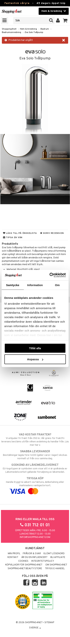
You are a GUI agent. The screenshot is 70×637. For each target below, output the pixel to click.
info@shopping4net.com (35, 537)
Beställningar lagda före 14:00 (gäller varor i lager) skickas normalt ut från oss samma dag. (35, 455)
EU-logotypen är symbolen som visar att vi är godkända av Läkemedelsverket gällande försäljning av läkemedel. (35, 468)
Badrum (45, 29)
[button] (65, 20)
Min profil (14, 553)
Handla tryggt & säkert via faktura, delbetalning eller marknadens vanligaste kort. (35, 485)
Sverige (35, 627)
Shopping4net (9, 29)
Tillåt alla (35, 348)
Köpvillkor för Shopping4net (23, 564)
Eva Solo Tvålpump (34, 32)
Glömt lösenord (54, 553)
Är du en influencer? (34, 557)
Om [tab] (57, 284)
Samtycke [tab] (12, 284)
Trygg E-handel (55, 568)
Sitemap (49, 622)
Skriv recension (52, 233)
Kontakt (12, 557)
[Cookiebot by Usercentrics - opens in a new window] (50, 275)
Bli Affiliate (57, 557)
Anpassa (35, 359)
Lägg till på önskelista (20, 233)
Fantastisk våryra (16, 3)
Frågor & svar (32, 553)
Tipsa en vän (12, 237)
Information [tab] (35, 284)
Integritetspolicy (42, 561)
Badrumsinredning (11, 32)
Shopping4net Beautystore (25, 568)
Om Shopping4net (56, 564)
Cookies (23, 561)
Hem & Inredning (28, 29)
